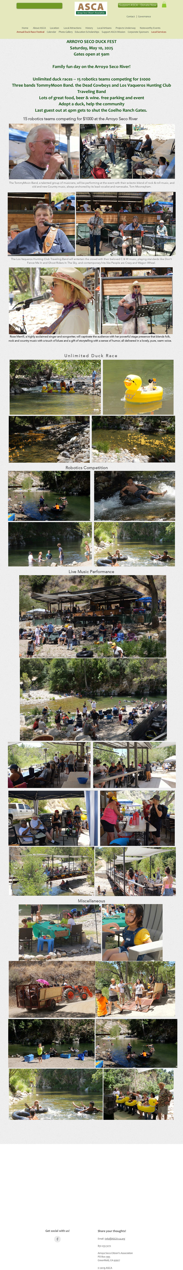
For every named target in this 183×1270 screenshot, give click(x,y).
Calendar (51, 32)
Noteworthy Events (150, 28)
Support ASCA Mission (113, 32)
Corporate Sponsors (138, 32)
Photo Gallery (64, 32)
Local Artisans (104, 28)
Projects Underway (126, 28)
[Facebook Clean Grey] (57, 1239)
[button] (164, 4)
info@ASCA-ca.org (115, 1239)
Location (54, 28)
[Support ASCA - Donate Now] (137, 5)
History (89, 28)
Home (25, 28)
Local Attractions (72, 28)
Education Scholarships (87, 32)
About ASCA (39, 28)
